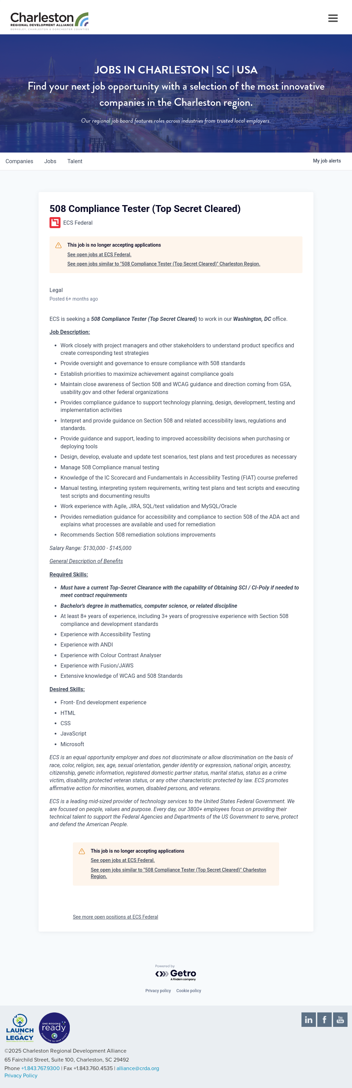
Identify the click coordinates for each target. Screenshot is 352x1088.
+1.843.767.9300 (40, 1068)
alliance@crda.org (138, 1068)
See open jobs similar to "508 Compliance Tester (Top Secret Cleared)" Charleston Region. (163, 264)
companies (19, 161)
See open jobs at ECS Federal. (99, 254)
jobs (50, 161)
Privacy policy (158, 990)
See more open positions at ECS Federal (115, 917)
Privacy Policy (20, 1075)
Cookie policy (188, 990)
